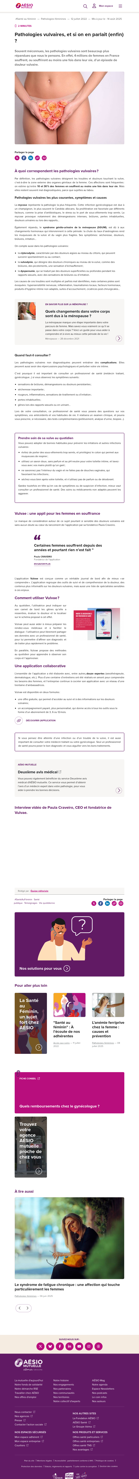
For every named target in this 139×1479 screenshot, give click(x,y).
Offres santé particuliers (88, 1437)
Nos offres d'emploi (25, 1397)
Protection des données (31, 1466)
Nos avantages (83, 1449)
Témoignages (30, 903)
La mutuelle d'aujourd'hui (29, 1380)
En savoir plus (42, 564)
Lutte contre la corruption (86, 1466)
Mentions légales (44, 1460)
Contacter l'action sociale (30, 1424)
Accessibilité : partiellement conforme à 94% (74, 1460)
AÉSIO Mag (98, 1380)
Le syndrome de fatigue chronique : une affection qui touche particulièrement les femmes (67, 1287)
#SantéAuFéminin (23, 899)
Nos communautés (63, 1393)
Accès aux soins (61, 1043)
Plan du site (29, 1460)
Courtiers (21, 1445)
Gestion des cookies (109, 1466)
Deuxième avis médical (39, 772)
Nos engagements (63, 1384)
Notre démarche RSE (26, 1389)
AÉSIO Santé (81, 1422)
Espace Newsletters (103, 1389)
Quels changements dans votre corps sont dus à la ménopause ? (77, 313)
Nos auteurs (98, 1401)
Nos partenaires (62, 1389)
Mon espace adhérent (29, 1437)
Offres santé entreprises (88, 1441)
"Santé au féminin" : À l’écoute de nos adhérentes (66, 1029)
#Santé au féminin (25, 19)
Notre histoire (61, 1380)
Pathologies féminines (53, 19)
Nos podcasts (99, 1393)
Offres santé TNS (84, 1445)
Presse (20, 1420)
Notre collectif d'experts (66, 1401)
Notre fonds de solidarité (28, 1384)
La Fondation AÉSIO (86, 1418)
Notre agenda (99, 1384)
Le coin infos (99, 1397)
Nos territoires (61, 1397)
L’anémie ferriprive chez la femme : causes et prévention (108, 1029)
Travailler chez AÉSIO (27, 1393)
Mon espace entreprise (29, 1441)
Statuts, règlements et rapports (58, 1466)
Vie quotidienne (47, 903)
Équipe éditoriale (39, 891)
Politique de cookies (105, 1460)
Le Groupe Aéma (84, 1426)
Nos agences (24, 1416)
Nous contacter (25, 1412)
